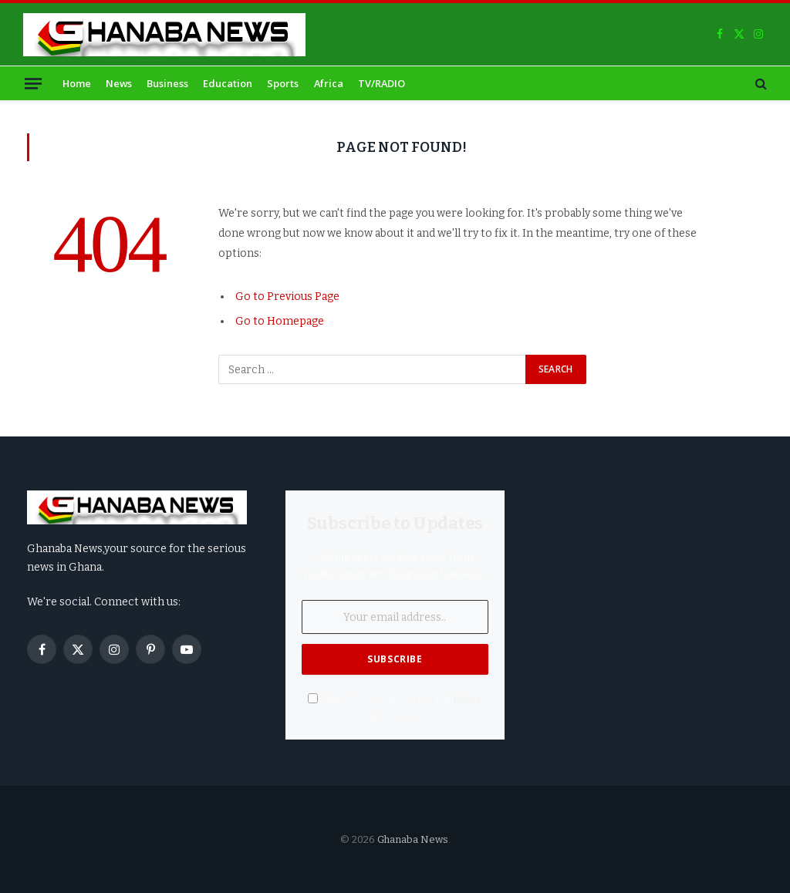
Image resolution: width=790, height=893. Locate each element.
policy (467, 698)
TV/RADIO (381, 83)
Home (76, 83)
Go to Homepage (279, 321)
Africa (328, 83)
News (119, 83)
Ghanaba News (412, 839)
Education (227, 83)
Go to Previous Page (287, 296)
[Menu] (33, 83)
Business (167, 83)
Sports (283, 83)
